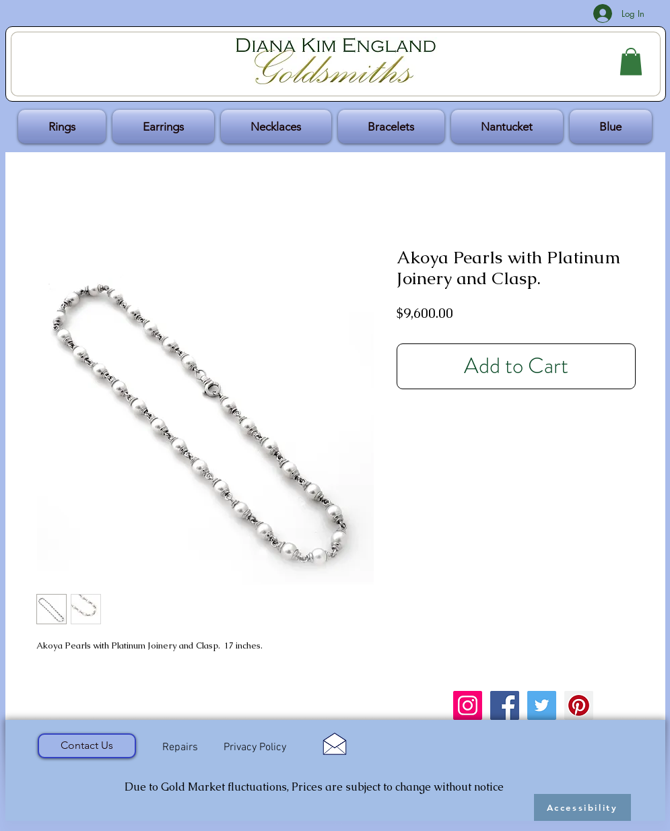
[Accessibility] (582, 807)
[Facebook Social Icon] (504, 705)
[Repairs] (180, 747)
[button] (630, 61)
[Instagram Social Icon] (467, 705)
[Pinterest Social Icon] (578, 705)
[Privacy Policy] (255, 748)
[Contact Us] (87, 745)
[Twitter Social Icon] (541, 705)
